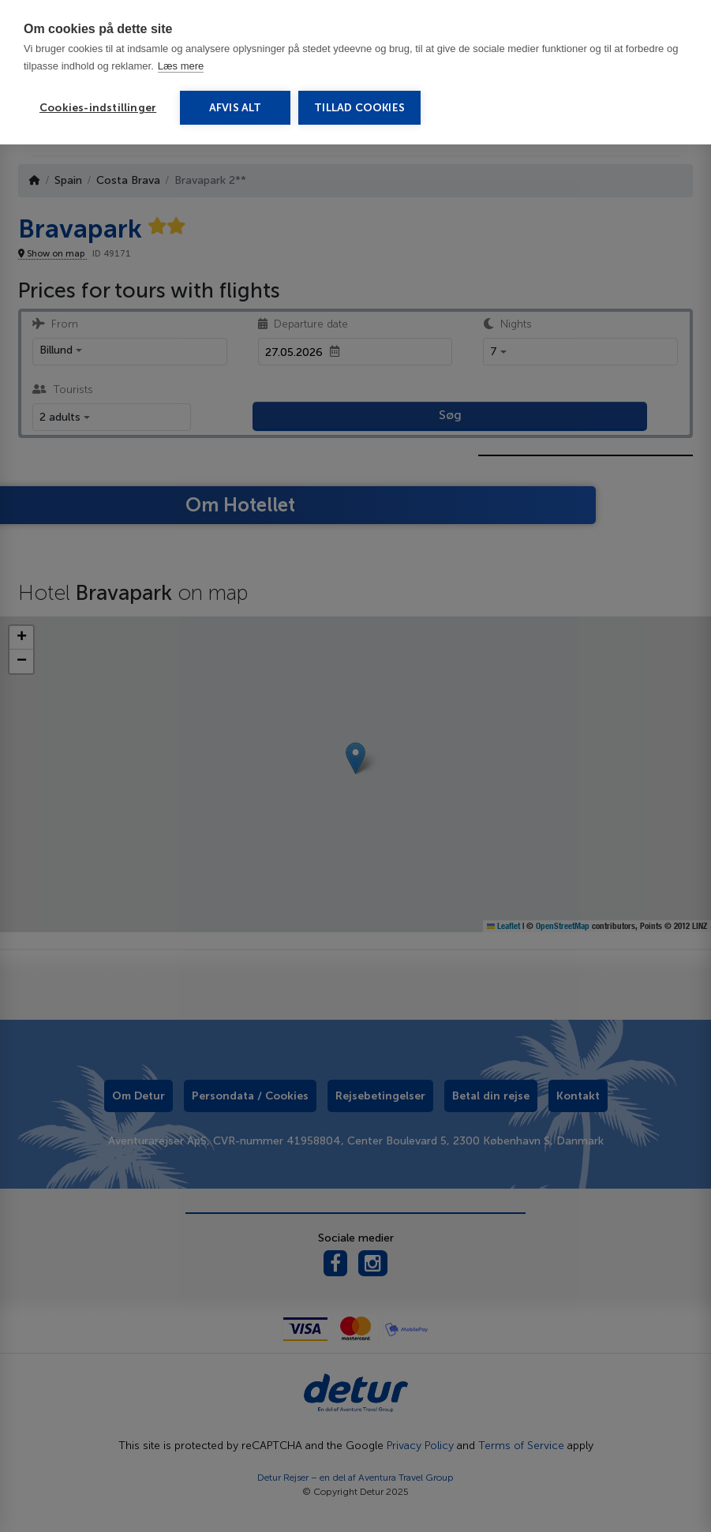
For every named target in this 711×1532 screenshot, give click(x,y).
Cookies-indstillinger (97, 107)
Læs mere (181, 66)
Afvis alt (235, 107)
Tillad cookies (359, 107)
